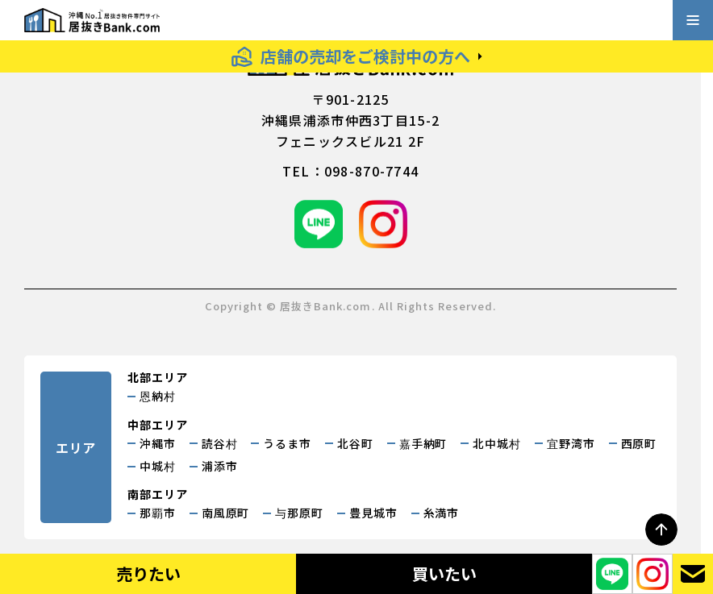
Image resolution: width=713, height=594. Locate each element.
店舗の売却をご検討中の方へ (365, 56)
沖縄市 (158, 443)
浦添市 (220, 466)
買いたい (444, 573)
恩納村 (158, 396)
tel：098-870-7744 (350, 171)
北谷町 (355, 443)
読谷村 (220, 443)
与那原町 (299, 513)
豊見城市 (373, 513)
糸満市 (441, 513)
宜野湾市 (571, 443)
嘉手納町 (423, 443)
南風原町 (226, 513)
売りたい (148, 573)
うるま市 (287, 443)
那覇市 (158, 513)
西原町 (639, 443)
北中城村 (497, 443)
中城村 (158, 466)
